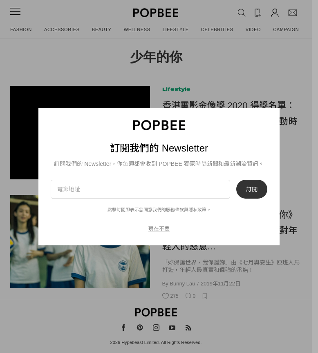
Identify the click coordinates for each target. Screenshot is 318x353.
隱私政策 (197, 209)
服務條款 (175, 209)
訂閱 (252, 189)
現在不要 (159, 229)
